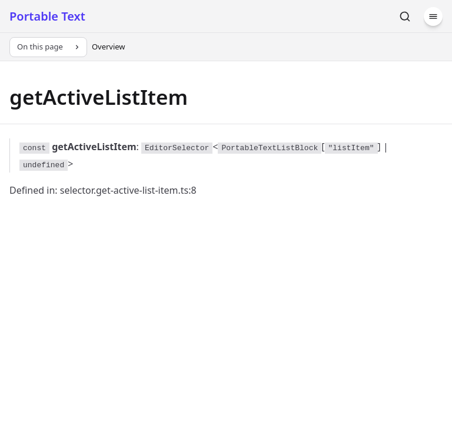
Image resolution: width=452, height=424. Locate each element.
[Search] (405, 16)
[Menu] (433, 16)
